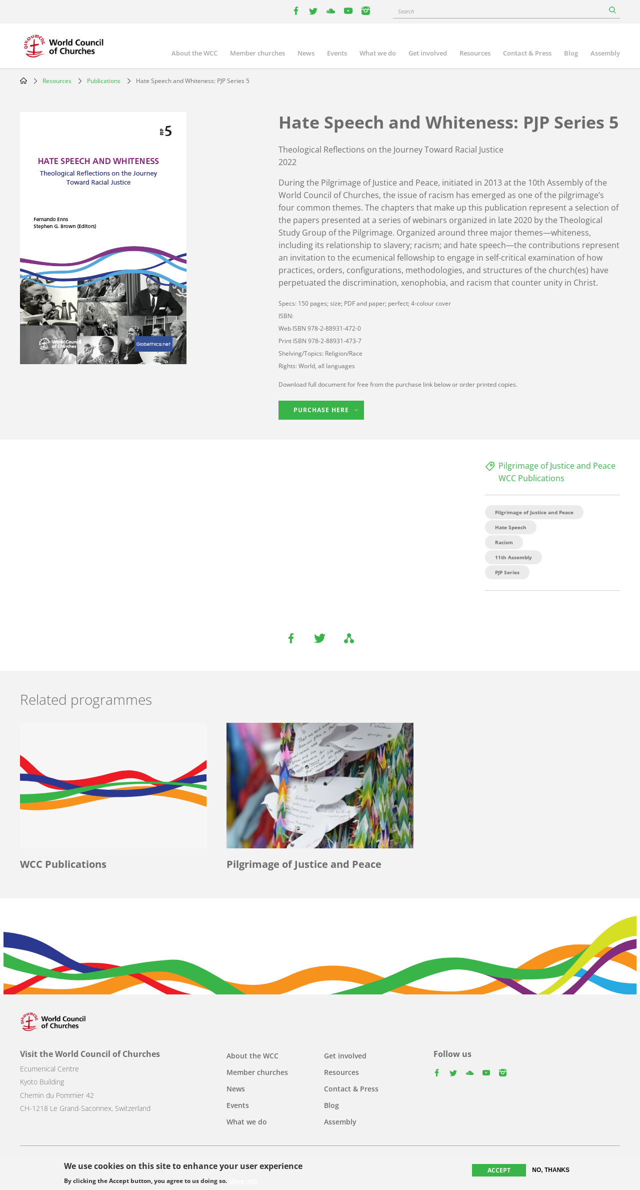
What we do (378, 53)
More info (243, 1181)
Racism (504, 542)
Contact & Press (527, 53)
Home (23, 80)
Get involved (427, 53)
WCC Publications (531, 478)
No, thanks (551, 1169)
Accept (499, 1170)
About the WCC (195, 53)
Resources (475, 53)
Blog (571, 53)
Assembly (605, 53)
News (306, 53)
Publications (103, 81)
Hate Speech (510, 527)
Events (337, 53)
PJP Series (507, 572)
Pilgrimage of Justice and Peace (557, 465)
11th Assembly (513, 557)
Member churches (257, 53)
